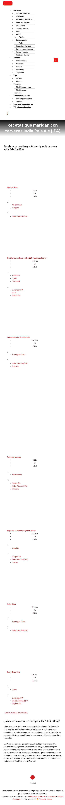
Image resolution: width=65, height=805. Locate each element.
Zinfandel (16, 281)
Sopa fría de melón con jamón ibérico (21, 531)
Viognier (15, 208)
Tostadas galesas (14, 457)
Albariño (15, 548)
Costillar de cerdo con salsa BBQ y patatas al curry (26, 258)
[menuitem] (32, 783)
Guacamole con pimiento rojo (18, 337)
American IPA (17, 290)
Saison (15, 562)
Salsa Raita (11, 604)
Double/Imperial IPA (20, 701)
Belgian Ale (16, 557)
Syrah (14, 278)
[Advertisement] (32, 397)
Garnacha (16, 276)
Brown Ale (16, 296)
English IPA (16, 704)
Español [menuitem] (32, 783)
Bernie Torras (46, 799)
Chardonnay (17, 205)
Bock (14, 293)
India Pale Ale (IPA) (19, 216)
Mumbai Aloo (12, 187)
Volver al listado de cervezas (16, 713)
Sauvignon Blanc (18, 355)
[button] (7, 3)
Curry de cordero (13, 672)
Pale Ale (15, 366)
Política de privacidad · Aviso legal (42, 796)
